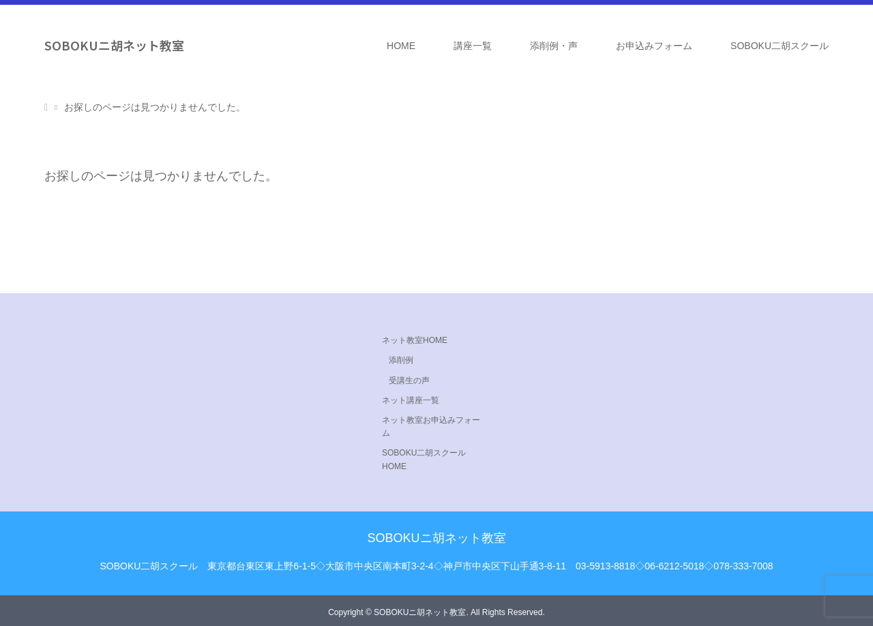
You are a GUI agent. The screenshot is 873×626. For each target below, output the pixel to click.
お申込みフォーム (654, 45)
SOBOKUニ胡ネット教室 (114, 45)
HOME (401, 45)
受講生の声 (409, 380)
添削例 (401, 360)
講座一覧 (473, 45)
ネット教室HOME (414, 340)
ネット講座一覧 (410, 400)
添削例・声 (554, 45)
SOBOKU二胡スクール (779, 45)
